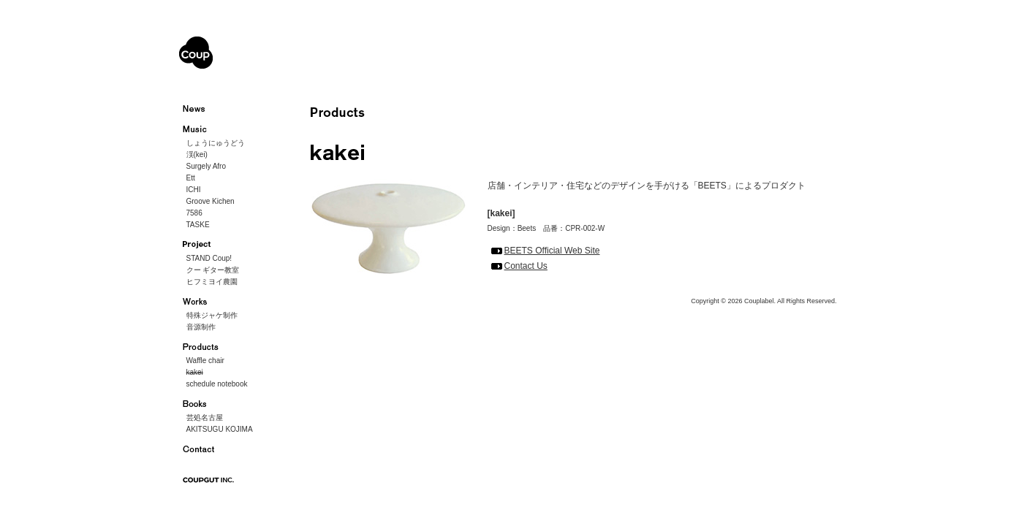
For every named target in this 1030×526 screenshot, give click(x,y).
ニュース (203, 109)
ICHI (193, 190)
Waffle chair (205, 361)
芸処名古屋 (204, 417)
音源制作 (201, 327)
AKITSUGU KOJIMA (219, 429)
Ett (190, 178)
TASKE (198, 225)
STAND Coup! (209, 258)
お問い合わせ (203, 449)
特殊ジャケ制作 (212, 315)
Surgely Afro (206, 166)
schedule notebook (217, 384)
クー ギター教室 (213, 270)
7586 (194, 213)
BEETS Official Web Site (552, 250)
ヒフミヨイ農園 (212, 282)
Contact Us (526, 266)
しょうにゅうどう (215, 143)
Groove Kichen (210, 201)
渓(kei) (197, 154)
